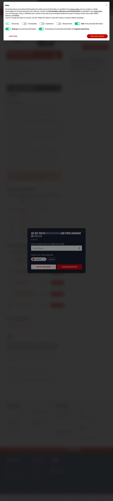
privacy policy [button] (74, 9)
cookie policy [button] (97, 11)
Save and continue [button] (97, 36)
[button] (106, 5)
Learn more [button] (13, 36)
